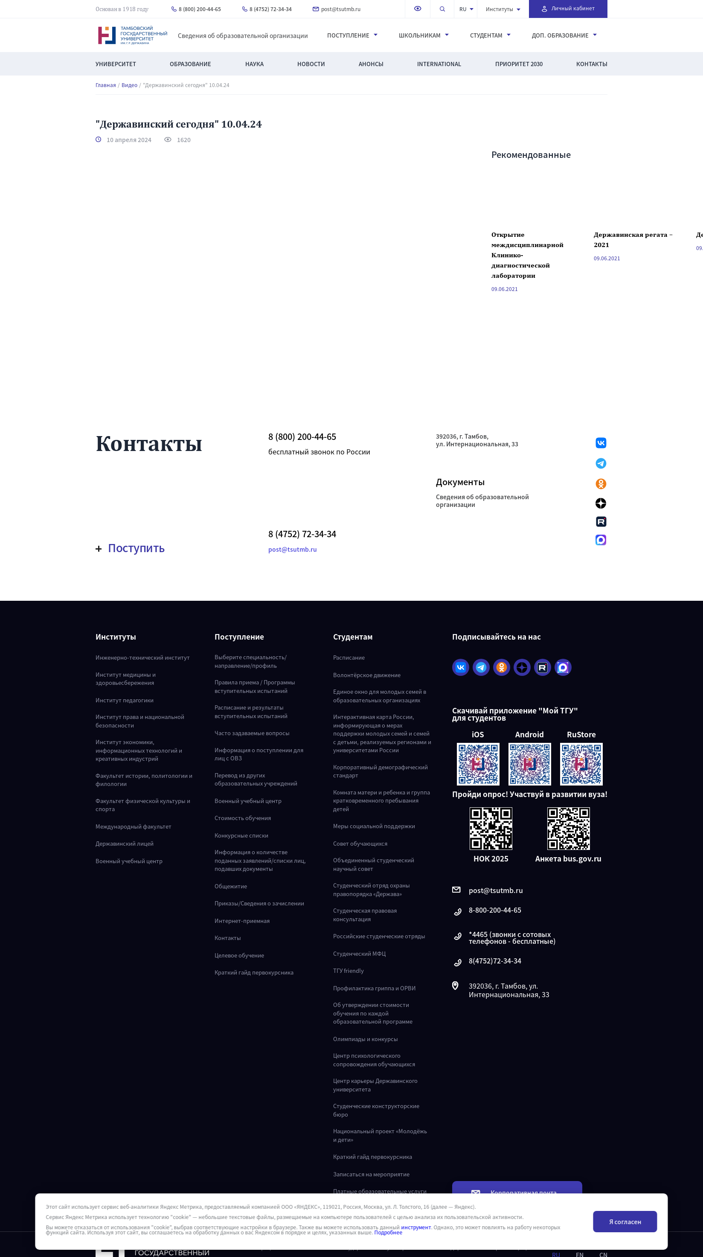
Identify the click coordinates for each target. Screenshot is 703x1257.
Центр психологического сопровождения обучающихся (374, 1059)
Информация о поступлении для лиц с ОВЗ (259, 754)
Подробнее (388, 1232)
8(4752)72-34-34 (486, 963)
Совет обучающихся (360, 843)
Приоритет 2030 (519, 64)
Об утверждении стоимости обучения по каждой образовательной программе (373, 1013)
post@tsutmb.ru (336, 8)
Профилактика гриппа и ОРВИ (374, 988)
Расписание (349, 657)
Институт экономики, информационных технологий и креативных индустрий (139, 750)
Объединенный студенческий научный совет (373, 864)
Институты (503, 8)
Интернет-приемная (242, 921)
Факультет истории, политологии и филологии (144, 779)
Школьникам (424, 35)
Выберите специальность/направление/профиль (251, 661)
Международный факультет (133, 826)
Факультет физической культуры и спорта (143, 805)
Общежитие (231, 886)
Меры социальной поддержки (374, 826)
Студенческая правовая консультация (365, 914)
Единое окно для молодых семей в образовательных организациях (379, 695)
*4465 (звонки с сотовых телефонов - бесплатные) (504, 937)
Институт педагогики (125, 700)
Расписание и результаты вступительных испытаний (251, 711)
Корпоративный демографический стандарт (380, 771)
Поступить (130, 547)
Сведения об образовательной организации (243, 35)
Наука (254, 64)
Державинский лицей (125, 843)
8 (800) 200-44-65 (196, 8)
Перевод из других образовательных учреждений (256, 779)
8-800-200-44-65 (486, 912)
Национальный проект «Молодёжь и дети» (380, 1135)
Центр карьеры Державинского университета (375, 1085)
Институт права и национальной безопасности (140, 721)
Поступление (352, 35)
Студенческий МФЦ (359, 953)
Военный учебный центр (129, 861)
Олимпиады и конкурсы (365, 1039)
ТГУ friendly (348, 970)
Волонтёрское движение (367, 675)
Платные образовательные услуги (380, 1191)
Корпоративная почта (514, 1192)
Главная (106, 85)
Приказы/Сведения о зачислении (259, 903)
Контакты (591, 64)
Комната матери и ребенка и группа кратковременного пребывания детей (381, 800)
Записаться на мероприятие (371, 1174)
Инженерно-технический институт (143, 657)
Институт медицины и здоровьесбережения (126, 678)
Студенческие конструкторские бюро (376, 1110)
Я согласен (625, 1221)
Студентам (490, 35)
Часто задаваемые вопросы (252, 733)
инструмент (416, 1227)
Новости (311, 64)
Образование (190, 64)
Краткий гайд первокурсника (254, 972)
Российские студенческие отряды (379, 936)
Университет (116, 64)
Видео (129, 85)
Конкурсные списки (241, 835)
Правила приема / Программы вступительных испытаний (255, 686)
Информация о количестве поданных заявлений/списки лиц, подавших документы (260, 860)
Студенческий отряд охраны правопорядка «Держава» (371, 889)
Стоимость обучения (243, 818)
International (439, 64)
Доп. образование (564, 35)
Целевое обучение (239, 955)
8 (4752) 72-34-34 (267, 8)
